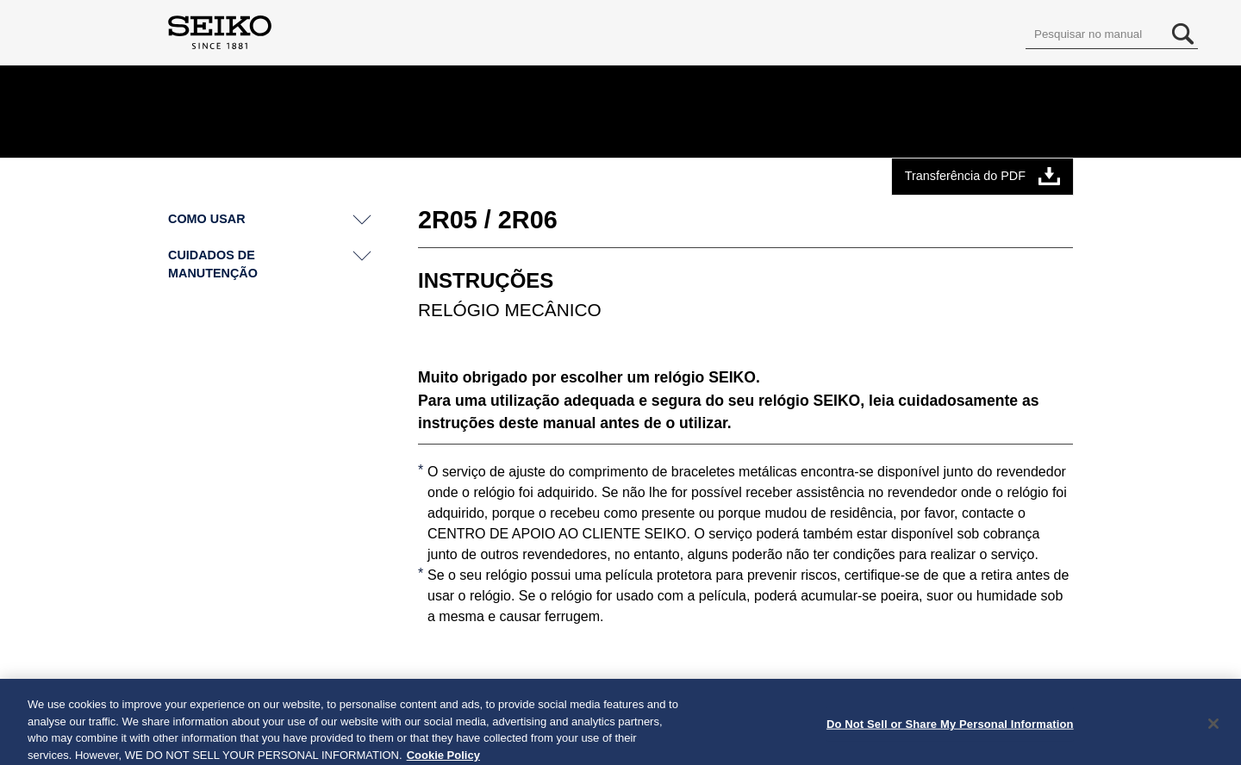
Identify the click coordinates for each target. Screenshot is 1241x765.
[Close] (1213, 729)
